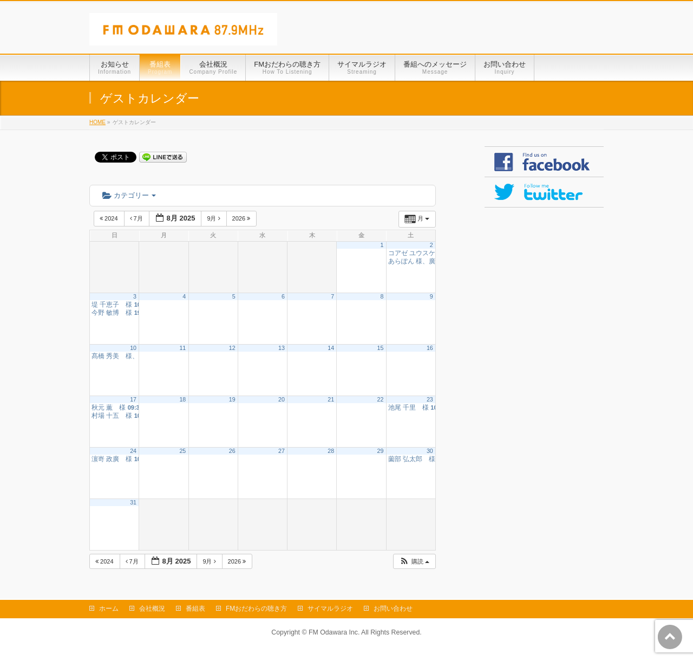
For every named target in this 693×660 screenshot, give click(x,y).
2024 (110, 218)
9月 (214, 218)
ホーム (109, 608)
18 (182, 399)
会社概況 (152, 608)
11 (182, 348)
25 (182, 451)
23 (430, 399)
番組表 (195, 608)
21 (331, 399)
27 (281, 451)
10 (133, 348)
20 (281, 399)
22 (380, 399)
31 (133, 502)
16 (430, 348)
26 (232, 451)
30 (430, 451)
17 (133, 399)
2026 (242, 218)
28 (331, 451)
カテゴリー (129, 195)
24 (133, 451)
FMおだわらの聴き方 (256, 608)
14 (331, 348)
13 (281, 348)
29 (380, 451)
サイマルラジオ (330, 608)
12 (232, 348)
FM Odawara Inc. (334, 632)
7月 (137, 218)
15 (380, 348)
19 (232, 399)
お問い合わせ (393, 608)
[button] (414, 561)
